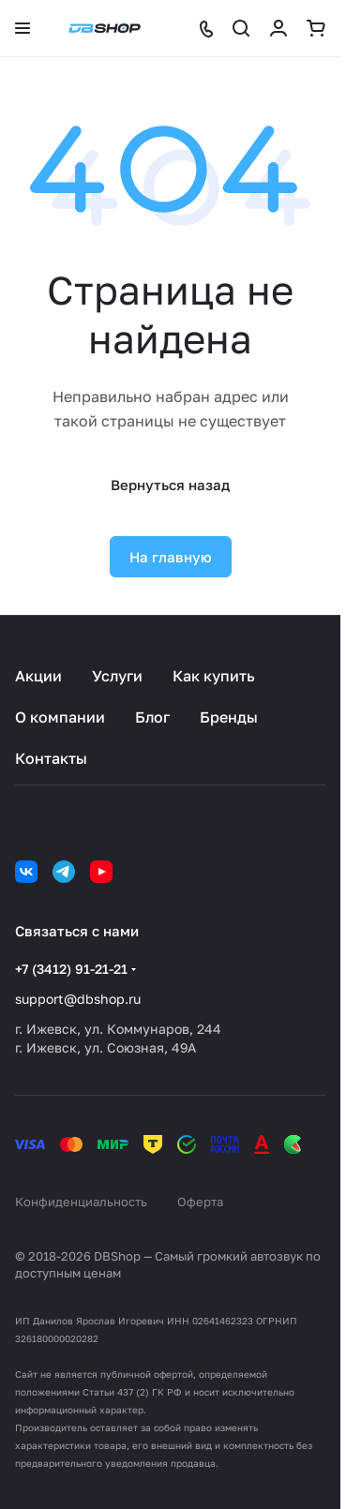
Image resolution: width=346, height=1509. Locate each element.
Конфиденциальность (81, 1201)
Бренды (229, 717)
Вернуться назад (170, 484)
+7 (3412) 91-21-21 (71, 969)
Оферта (200, 1201)
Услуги (117, 675)
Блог (152, 717)
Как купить (214, 675)
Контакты (51, 758)
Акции (38, 675)
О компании (60, 717)
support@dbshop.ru (78, 999)
